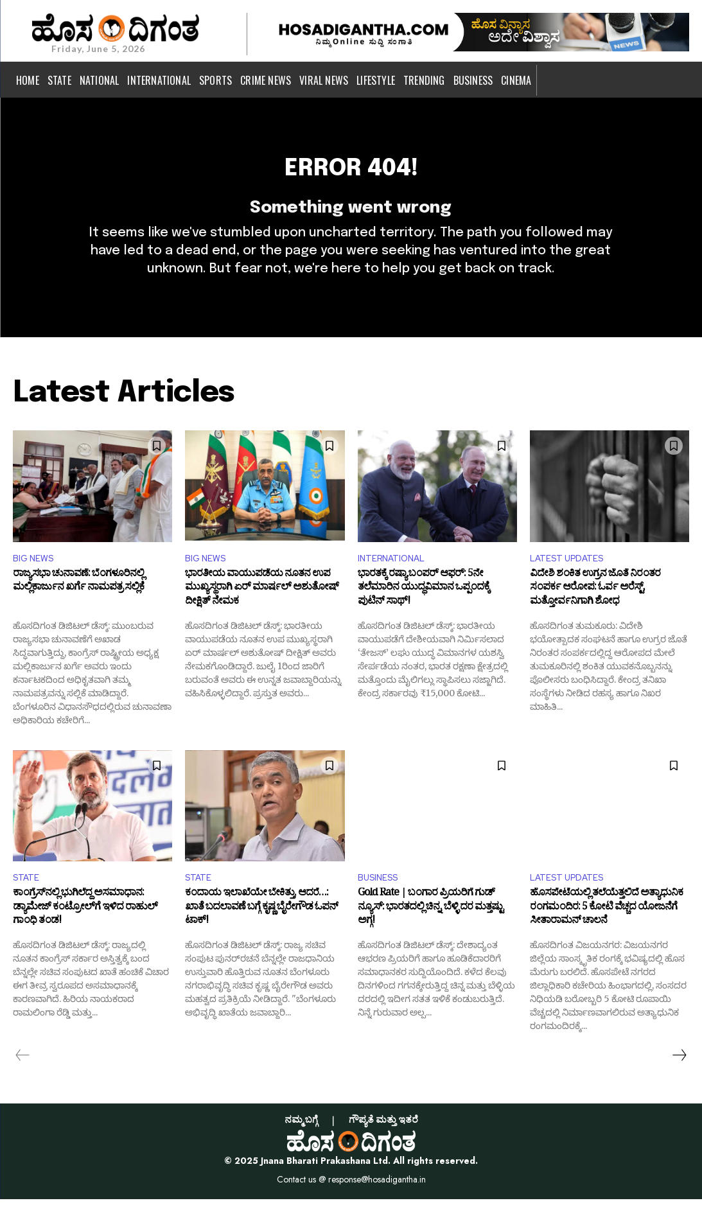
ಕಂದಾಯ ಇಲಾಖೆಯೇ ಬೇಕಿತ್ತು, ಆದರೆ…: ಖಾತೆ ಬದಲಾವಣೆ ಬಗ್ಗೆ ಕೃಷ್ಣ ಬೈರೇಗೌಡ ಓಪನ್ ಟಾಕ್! (261, 940)
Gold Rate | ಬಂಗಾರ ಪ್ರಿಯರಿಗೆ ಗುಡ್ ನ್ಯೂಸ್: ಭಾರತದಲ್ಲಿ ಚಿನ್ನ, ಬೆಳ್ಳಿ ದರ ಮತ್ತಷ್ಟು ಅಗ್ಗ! (430, 940)
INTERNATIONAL (397, 585)
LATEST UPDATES (572, 585)
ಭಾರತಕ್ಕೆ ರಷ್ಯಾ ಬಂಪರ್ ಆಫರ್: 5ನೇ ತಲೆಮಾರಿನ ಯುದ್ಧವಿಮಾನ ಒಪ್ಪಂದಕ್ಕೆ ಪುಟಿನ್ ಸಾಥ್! (423, 618)
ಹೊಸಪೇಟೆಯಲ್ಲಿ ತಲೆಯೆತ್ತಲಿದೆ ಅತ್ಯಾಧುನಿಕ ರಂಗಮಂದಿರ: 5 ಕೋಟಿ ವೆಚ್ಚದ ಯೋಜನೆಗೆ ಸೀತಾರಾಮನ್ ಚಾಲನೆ (606, 940)
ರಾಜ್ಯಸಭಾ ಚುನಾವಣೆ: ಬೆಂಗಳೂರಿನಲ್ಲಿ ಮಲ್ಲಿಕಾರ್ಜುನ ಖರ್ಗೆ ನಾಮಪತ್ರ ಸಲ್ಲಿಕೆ (78, 611)
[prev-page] (23, 1086)
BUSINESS (381, 908)
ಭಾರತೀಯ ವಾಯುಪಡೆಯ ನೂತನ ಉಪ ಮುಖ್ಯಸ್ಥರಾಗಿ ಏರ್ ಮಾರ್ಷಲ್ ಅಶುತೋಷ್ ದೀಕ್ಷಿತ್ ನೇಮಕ (261, 618)
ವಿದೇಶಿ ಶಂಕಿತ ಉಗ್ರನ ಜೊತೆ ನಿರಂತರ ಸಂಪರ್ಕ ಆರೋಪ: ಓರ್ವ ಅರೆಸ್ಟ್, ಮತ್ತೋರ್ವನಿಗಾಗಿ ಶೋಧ (595, 618)
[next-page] (679, 1086)
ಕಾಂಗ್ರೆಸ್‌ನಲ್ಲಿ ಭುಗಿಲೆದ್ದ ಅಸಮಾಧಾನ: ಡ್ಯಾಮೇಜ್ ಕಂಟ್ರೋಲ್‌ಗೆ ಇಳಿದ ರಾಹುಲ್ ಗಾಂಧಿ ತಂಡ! (85, 940)
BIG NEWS (36, 585)
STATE (28, 908)
